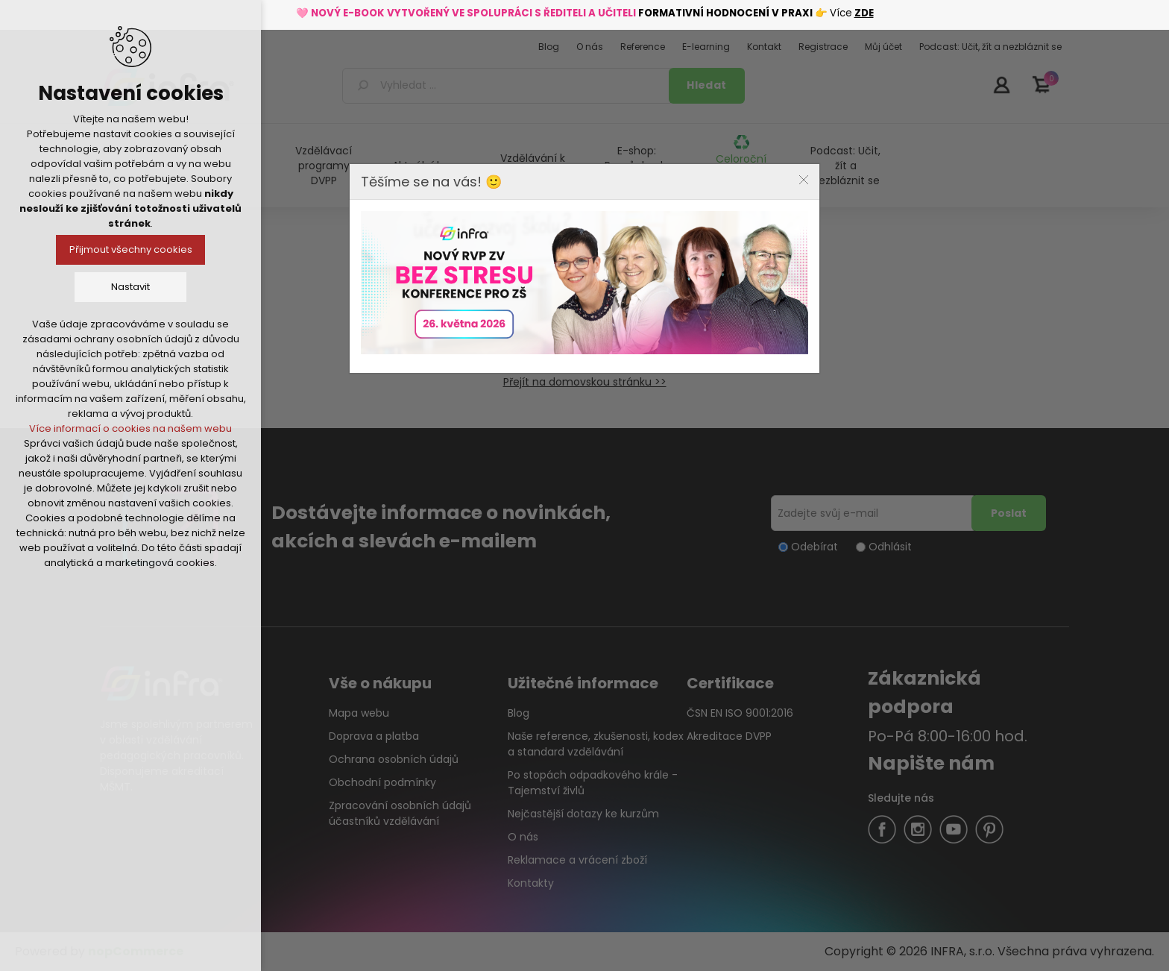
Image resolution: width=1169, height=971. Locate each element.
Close (803, 179)
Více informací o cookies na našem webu (130, 428)
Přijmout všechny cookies (130, 249)
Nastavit (130, 287)
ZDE (864, 13)
